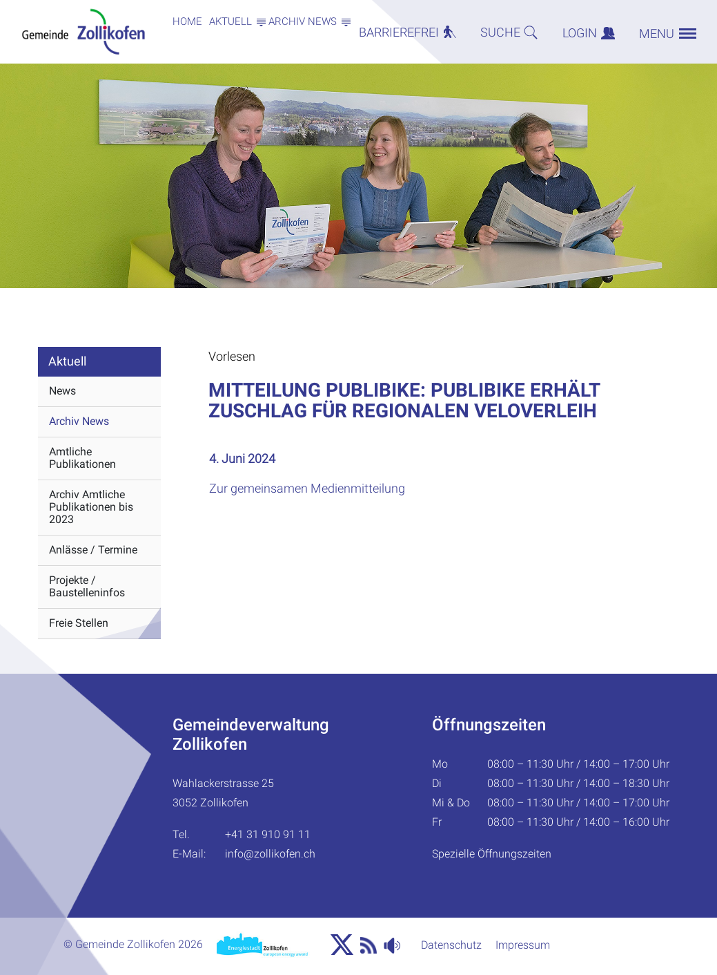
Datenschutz (451, 945)
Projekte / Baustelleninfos (87, 586)
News (62, 390)
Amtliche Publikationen (82, 458)
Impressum (522, 945)
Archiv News (79, 421)
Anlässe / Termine (93, 549)
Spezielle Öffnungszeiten (491, 853)
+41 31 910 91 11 (268, 834)
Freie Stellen (78, 623)
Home (187, 21)
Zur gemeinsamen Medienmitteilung (314, 488)
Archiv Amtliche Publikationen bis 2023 (91, 507)
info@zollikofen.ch (270, 853)
